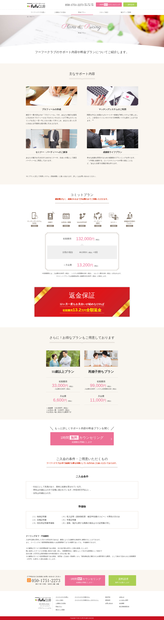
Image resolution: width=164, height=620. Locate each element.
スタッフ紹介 (103, 12)
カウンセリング (109, 4)
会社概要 (121, 603)
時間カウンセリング (85, 581)
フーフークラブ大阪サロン (82, 597)
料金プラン (82, 12)
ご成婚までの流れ (60, 12)
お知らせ (121, 597)
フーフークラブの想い (38, 12)
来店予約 (107, 597)
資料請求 (107, 600)
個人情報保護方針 (124, 606)
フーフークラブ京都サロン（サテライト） (87, 600)
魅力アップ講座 (126, 12)
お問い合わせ (109, 603)
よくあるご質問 (123, 600)
